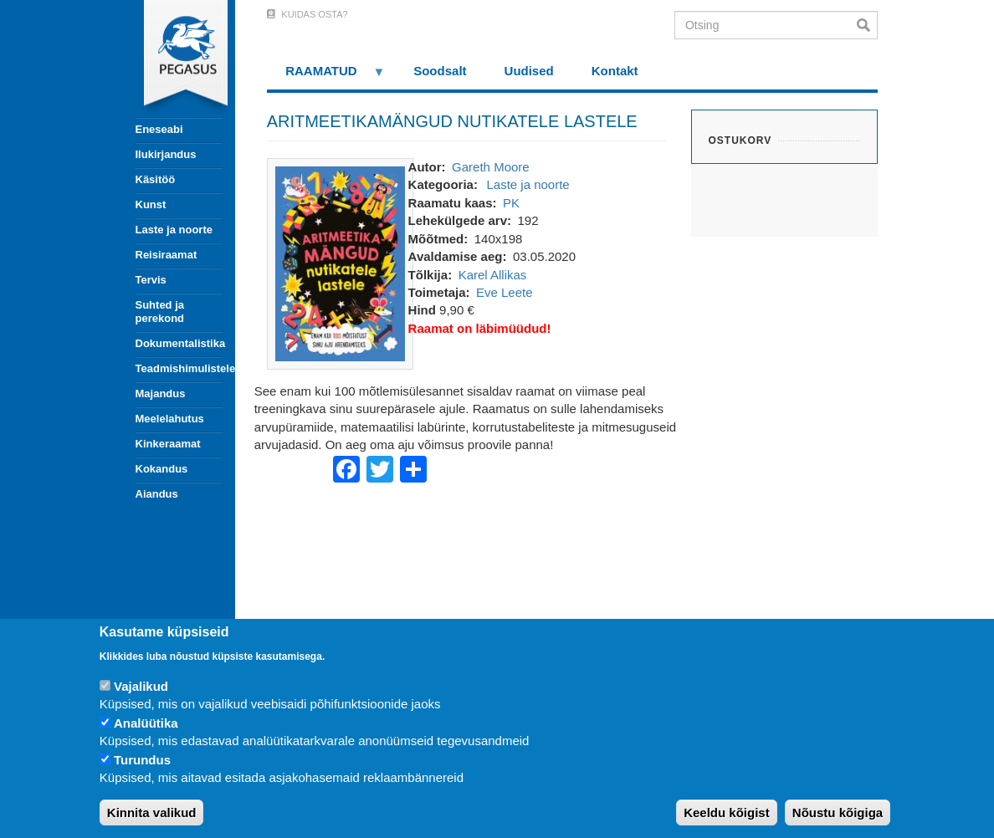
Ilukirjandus (166, 154)
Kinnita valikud (152, 812)
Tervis (151, 279)
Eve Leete (504, 292)
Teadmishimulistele (179, 368)
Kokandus (162, 468)
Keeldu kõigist (727, 812)
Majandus (161, 393)
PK (511, 203)
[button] (340, 262)
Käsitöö (156, 179)
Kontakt (615, 71)
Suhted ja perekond (160, 311)
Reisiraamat (166, 254)
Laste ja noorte (174, 229)
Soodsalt (439, 71)
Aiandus (157, 494)
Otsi (867, 25)
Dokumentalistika (179, 343)
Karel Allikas (493, 275)
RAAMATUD (326, 76)
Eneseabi (159, 129)
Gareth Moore (491, 167)
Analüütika (146, 723)
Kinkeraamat (168, 443)
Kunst (151, 204)
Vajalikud (141, 686)
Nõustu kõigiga (837, 812)
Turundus (142, 760)
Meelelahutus (170, 418)
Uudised (529, 71)
